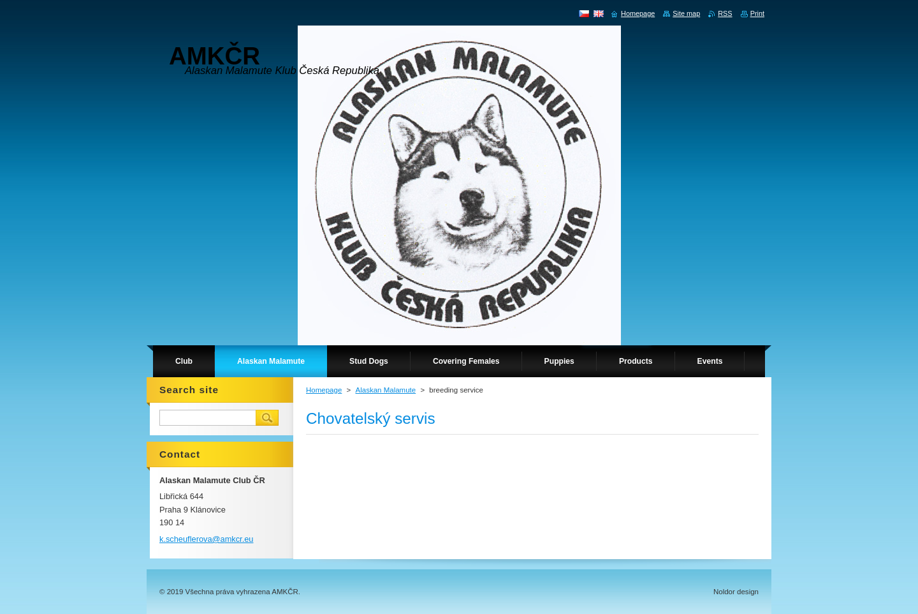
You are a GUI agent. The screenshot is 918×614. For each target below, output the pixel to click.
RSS (725, 13)
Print (757, 13)
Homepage (324, 390)
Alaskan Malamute (385, 390)
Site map (686, 13)
